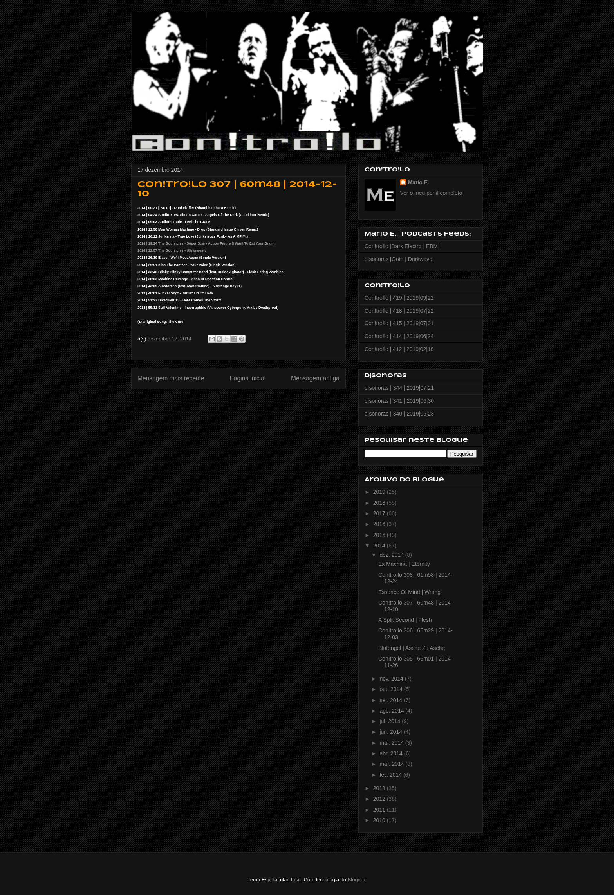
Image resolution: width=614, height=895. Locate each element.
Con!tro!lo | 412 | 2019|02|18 (399, 349)
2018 (380, 503)
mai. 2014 (392, 743)
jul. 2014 (390, 721)
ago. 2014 (392, 711)
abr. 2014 (391, 753)
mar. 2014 (392, 764)
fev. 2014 (391, 775)
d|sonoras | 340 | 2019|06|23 (399, 414)
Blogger (356, 879)
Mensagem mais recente (170, 378)
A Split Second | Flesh (405, 620)
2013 (380, 788)
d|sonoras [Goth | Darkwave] (399, 259)
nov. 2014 (392, 678)
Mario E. (418, 182)
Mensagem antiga (315, 378)
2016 (380, 524)
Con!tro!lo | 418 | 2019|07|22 (399, 311)
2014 (380, 545)
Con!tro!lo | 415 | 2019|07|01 (399, 323)
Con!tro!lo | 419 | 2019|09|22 (399, 298)
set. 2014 (391, 700)
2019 (380, 492)
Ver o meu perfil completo (431, 193)
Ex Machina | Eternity (404, 564)
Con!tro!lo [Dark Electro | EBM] (402, 246)
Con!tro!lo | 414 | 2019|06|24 (399, 336)
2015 (380, 535)
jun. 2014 (391, 732)
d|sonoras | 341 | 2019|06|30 (399, 401)
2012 (380, 799)
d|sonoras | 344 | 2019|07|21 (399, 388)
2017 (380, 513)
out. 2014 (391, 689)
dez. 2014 (392, 555)
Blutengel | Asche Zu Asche (411, 648)
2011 (380, 810)
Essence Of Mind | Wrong (409, 592)
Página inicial (247, 378)
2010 (380, 820)
